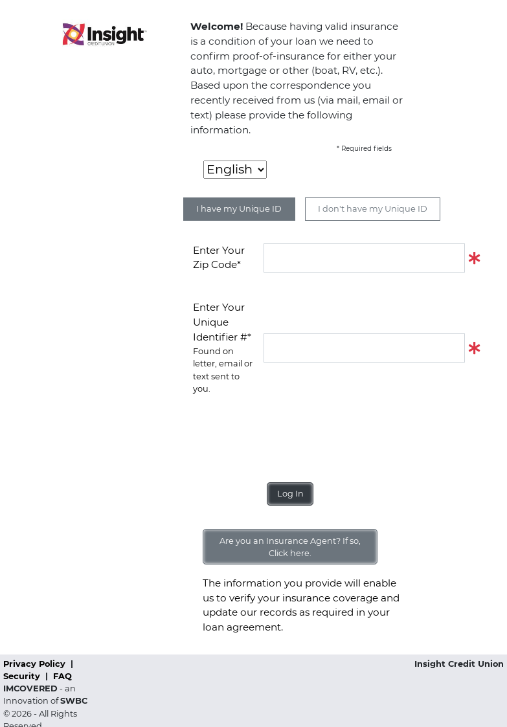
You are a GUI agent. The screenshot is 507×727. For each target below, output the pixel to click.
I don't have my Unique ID (372, 209)
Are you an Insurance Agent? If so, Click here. (290, 547)
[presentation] (291, 433)
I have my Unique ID (239, 209)
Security (23, 676)
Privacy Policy (35, 664)
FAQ (62, 676)
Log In (290, 493)
